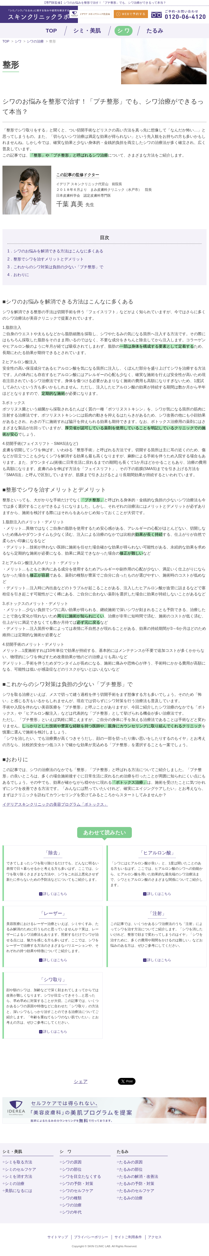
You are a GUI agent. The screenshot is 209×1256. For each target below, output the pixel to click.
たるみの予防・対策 (136, 1183)
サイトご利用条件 (128, 1237)
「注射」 (157, 913)
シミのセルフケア (20, 1169)
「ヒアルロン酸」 (157, 852)
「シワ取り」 (53, 979)
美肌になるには (18, 1190)
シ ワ (123, 31)
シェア (81, 1081)
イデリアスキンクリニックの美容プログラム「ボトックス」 (55, 804)
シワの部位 (72, 1169)
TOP (51, 31)
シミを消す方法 (18, 1176)
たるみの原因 (131, 1162)
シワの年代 (72, 1212)
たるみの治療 (131, 1198)
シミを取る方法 (18, 1162)
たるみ (154, 31)
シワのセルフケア (77, 1190)
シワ (18, 41)
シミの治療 (14, 1183)
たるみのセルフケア (136, 1190)
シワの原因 (72, 1162)
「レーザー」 (53, 913)
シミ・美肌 (87, 31)
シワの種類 (72, 1198)
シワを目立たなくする (81, 1176)
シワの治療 (35, 41)
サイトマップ (57, 1237)
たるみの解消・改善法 (138, 1176)
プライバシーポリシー (91, 1237)
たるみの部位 (131, 1169)
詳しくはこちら (55, 894)
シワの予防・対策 (77, 1183)
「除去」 (53, 852)
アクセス (155, 1237)
